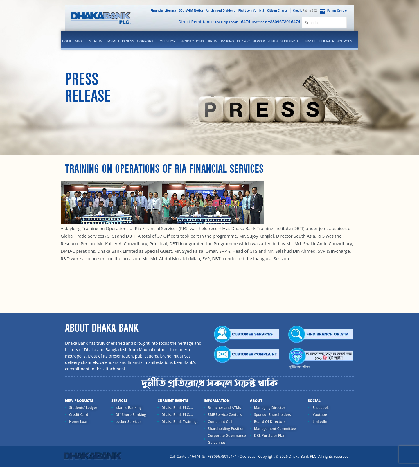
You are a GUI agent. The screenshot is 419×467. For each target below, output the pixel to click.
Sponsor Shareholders (272, 414)
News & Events (265, 41)
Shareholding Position (226, 428)
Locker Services (128, 421)
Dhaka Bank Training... (180, 421)
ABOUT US (83, 41)
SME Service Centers (225, 414)
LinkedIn (319, 421)
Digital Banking (220, 41)
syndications (192, 41)
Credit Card (78, 414)
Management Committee (275, 428)
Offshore (169, 41)
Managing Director (269, 407)
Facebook (320, 407)
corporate (147, 41)
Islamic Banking (128, 407)
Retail (99, 41)
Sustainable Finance (298, 41)
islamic (243, 41)
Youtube (319, 414)
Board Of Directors (269, 421)
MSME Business (120, 41)
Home (67, 41)
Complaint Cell (220, 421)
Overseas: (276, 21)
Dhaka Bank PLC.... (177, 407)
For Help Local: (232, 21)
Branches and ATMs (224, 407)
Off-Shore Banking (130, 414)
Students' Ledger (83, 407)
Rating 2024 (305, 10)
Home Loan (78, 421)
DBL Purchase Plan (269, 435)
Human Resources (335, 41)
